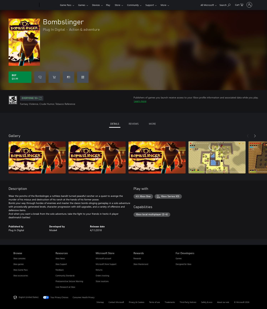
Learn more (140, 101)
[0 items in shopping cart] (229, 4)
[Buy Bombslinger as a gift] (68, 77)
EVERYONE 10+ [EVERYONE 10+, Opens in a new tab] (32, 98)
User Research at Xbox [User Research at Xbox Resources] (65, 287)
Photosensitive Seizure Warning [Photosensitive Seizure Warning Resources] (69, 281)
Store (117, 4)
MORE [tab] (152, 123)
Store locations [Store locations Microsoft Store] (102, 281)
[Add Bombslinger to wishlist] (40, 77)
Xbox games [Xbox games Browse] (18, 264)
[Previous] (247, 135)
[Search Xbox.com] (215, 5)
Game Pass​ (65, 4)
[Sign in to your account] (244, 5)
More (163, 4)
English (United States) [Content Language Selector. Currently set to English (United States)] (29, 297)
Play (108, 4)
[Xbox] (49, 5)
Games (81, 4)
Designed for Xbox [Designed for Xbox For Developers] (183, 264)
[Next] (254, 135)
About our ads (223, 302)
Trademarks (170, 302)
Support (149, 4)
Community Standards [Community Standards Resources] (65, 275)
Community (133, 4)
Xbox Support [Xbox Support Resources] (61, 264)
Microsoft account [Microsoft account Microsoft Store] (103, 258)
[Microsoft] (25, 5)
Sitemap (100, 302)
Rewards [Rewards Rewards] (137, 258)
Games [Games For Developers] (179, 258)
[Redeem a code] (83, 77)
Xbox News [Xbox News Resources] (60, 258)
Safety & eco (206, 302)
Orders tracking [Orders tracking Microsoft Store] (102, 275)
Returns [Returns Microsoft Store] (99, 270)
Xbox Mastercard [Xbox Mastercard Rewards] (141, 264)
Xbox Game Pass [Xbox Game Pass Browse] (20, 270)
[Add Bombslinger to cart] (54, 77)
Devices (96, 4)
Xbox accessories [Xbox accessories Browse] (20, 275)
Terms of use (154, 302)
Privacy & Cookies (136, 302)
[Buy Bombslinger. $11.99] (20, 77)
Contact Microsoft (116, 302)
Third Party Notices (188, 302)
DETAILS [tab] (114, 123)
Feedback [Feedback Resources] (60, 270)
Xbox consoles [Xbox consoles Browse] (19, 258)
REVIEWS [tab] (133, 123)
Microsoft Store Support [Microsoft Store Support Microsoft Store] (106, 264)
